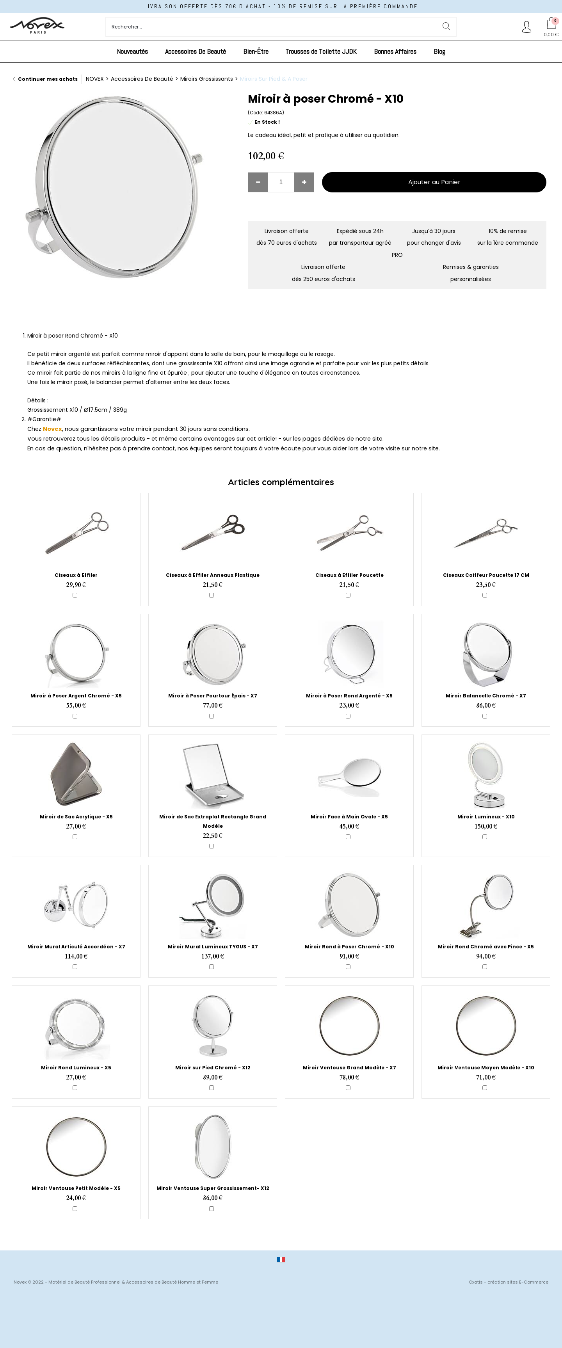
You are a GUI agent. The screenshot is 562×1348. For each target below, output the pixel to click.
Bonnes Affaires (395, 51)
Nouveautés (132, 51)
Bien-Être (256, 51)
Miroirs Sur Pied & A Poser (274, 79)
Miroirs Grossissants (206, 79)
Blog (439, 51)
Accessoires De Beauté (195, 51)
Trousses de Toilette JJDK (321, 51)
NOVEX (95, 79)
